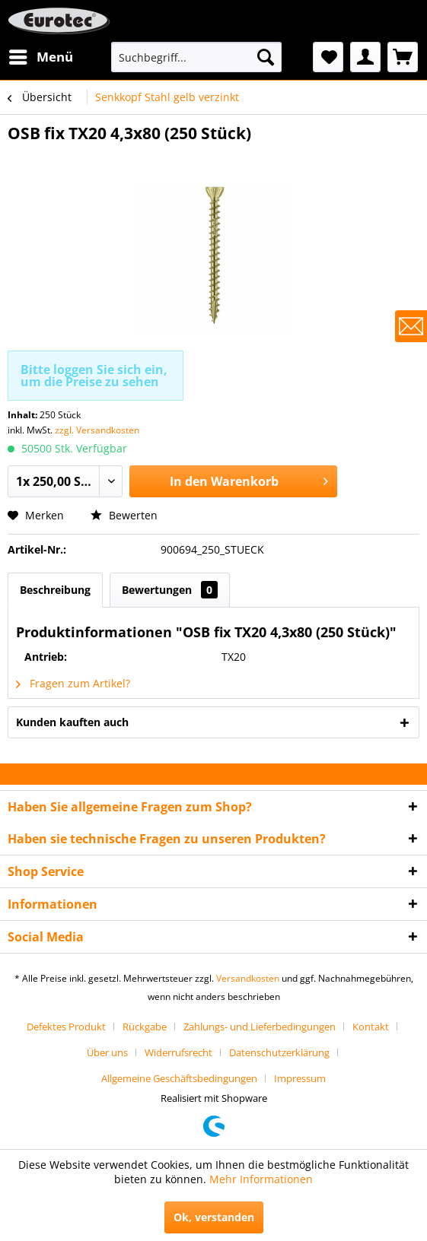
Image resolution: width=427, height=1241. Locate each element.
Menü (41, 55)
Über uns (107, 1052)
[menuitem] (40, 57)
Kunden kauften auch (72, 722)
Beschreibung (55, 589)
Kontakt (370, 1026)
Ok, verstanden (214, 1217)
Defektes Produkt (66, 1026)
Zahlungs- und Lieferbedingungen (259, 1026)
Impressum (300, 1078)
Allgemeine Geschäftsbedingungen (179, 1078)
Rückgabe (145, 1026)
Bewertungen (170, 589)
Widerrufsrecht (178, 1052)
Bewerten (124, 515)
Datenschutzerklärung (279, 1052)
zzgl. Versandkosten (97, 430)
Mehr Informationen (261, 1179)
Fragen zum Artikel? (73, 683)
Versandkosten (247, 978)
